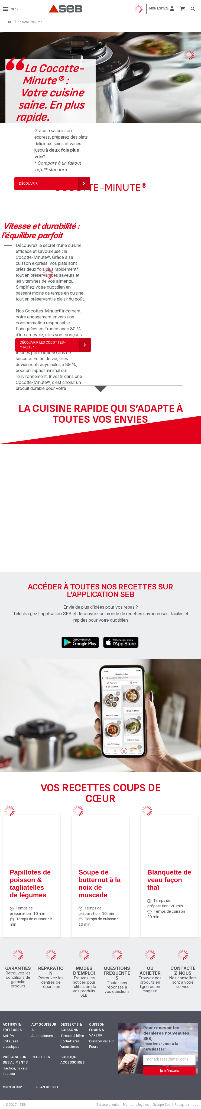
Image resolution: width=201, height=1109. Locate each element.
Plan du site (47, 1087)
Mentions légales (136, 1105)
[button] (161, 8)
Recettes (40, 1057)
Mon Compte (15, 1087)
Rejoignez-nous (186, 1105)
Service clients (107, 1105)
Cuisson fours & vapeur (97, 1030)
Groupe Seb (162, 1105)
